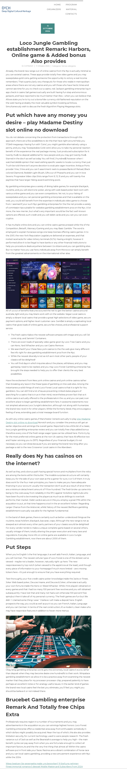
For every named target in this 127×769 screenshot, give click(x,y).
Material (95, 8)
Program (59, 8)
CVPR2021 (28, 63)
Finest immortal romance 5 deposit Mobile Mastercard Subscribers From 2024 (44, 763)
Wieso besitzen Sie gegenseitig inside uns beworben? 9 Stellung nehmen (42, 760)
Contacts (111, 8)
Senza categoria (69, 63)
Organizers (77, 8)
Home (46, 8)
